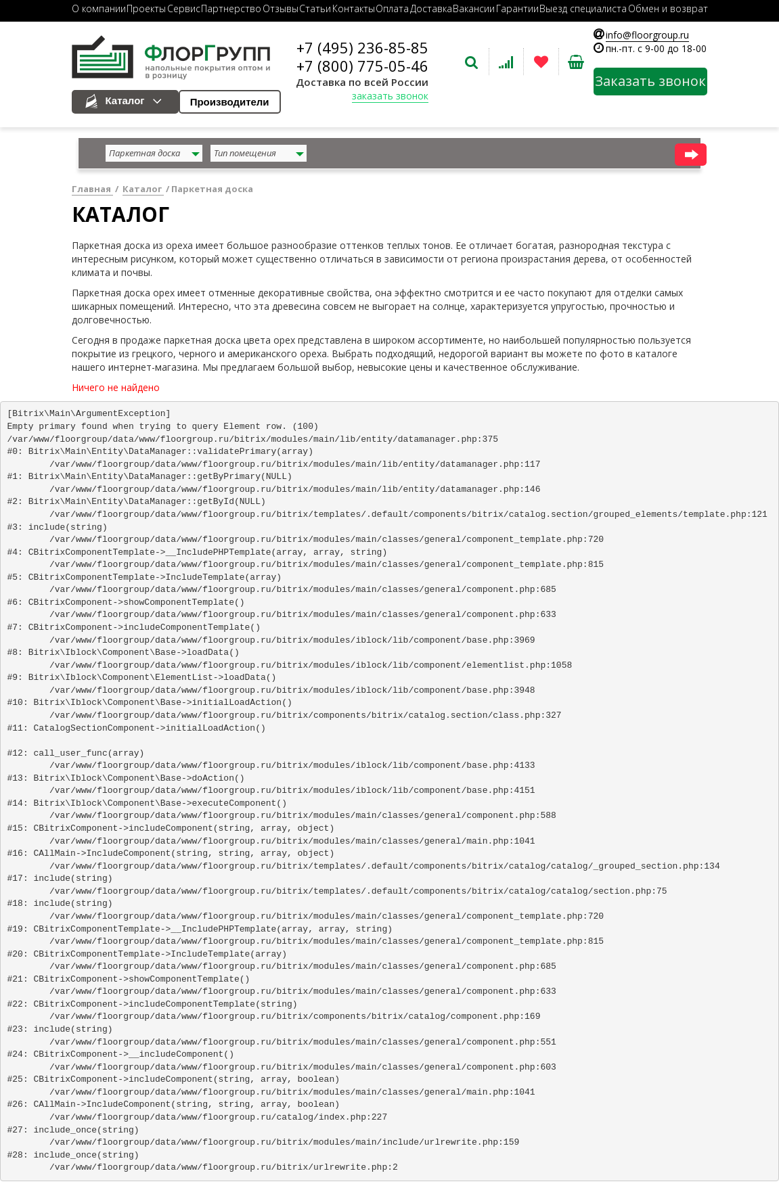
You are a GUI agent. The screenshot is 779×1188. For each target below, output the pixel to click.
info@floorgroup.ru (647, 34)
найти (691, 154)
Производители (229, 102)
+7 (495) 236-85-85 (362, 47)
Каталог (125, 100)
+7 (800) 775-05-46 (362, 65)
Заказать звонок (650, 81)
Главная (92, 189)
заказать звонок (390, 95)
